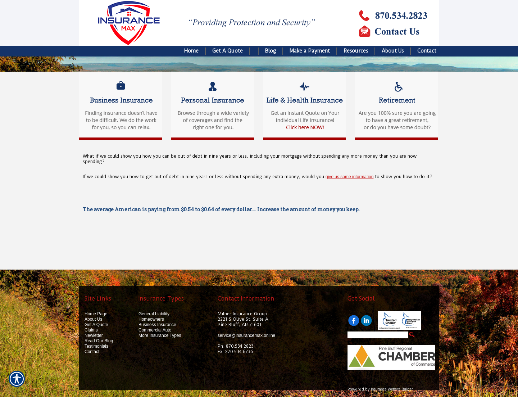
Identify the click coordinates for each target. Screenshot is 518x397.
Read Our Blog (99, 340)
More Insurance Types (159, 335)
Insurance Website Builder (392, 389)
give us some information (349, 176)
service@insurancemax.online (246, 335)
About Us (93, 319)
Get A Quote (96, 324)
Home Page (96, 313)
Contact (92, 351)
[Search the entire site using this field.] (377, 334)
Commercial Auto (154, 330)
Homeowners (151, 319)
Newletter (94, 335)
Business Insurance (157, 324)
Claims (91, 330)
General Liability (153, 313)
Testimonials (96, 346)
